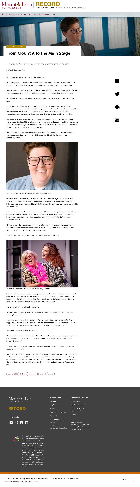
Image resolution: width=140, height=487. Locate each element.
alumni (50, 374)
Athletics (53, 401)
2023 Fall (23, 15)
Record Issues (12, 15)
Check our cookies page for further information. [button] (22, 482)
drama (24, 374)
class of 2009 (13, 374)
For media (54, 416)
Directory (74, 415)
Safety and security (78, 405)
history (33, 374)
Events (52, 408)
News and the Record (58, 412)
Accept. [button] (124, 479)
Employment (54, 405)
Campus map (75, 401)
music (42, 374)
